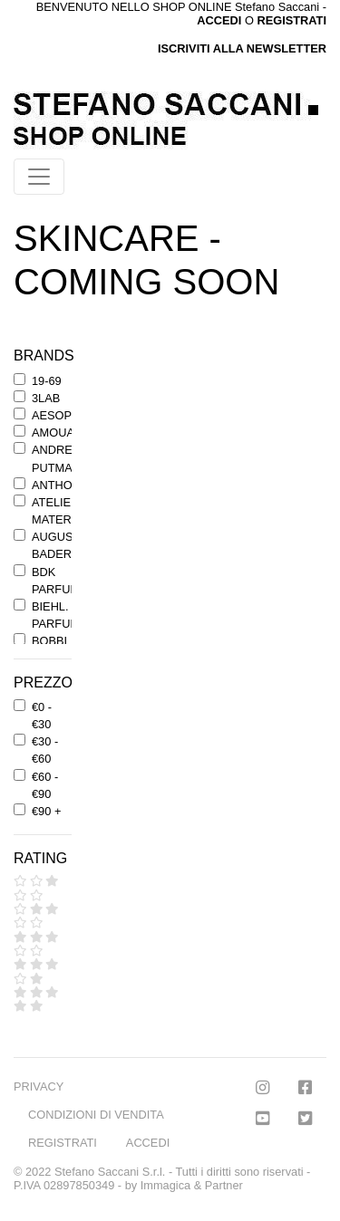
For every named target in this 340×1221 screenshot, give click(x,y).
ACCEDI (148, 1142)
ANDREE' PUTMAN (57, 458)
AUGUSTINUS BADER (70, 545)
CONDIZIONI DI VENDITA (96, 1114)
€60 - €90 (45, 785)
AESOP (52, 415)
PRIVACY (38, 1086)
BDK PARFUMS (60, 580)
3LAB (46, 398)
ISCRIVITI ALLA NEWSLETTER (242, 48)
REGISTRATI (291, 20)
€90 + (46, 811)
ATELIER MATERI (55, 510)
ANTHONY (60, 485)
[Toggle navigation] (39, 177)
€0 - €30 (42, 715)
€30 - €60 (45, 750)
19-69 (47, 381)
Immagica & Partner (192, 1185)
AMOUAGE (61, 432)
